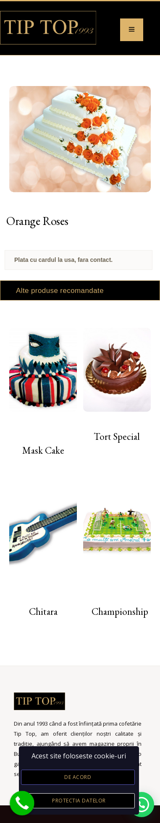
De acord (77, 777)
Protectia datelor (79, 800)
